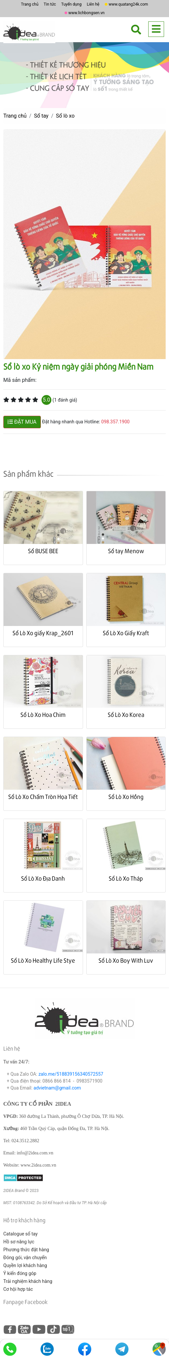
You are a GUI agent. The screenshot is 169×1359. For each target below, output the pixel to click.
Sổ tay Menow (126, 550)
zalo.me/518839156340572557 (71, 1074)
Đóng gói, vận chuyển (25, 1257)
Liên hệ (93, 4)
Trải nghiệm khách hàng (27, 1281)
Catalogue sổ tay (20, 1233)
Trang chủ (30, 4)
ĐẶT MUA (22, 422)
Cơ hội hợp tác (18, 1289)
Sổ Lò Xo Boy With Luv (126, 960)
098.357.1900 (115, 422)
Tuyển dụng (71, 4)
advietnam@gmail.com (57, 1087)
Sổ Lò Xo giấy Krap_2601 (43, 633)
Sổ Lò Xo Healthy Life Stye (43, 960)
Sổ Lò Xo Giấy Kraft (126, 633)
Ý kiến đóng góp (19, 1273)
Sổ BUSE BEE (43, 550)
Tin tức (50, 4)
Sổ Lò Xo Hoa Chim (43, 714)
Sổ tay (41, 116)
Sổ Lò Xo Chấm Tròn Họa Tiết (43, 796)
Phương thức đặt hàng (26, 1249)
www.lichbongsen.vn (87, 13)
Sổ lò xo (65, 116)
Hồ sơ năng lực (18, 1241)
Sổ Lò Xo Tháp (126, 878)
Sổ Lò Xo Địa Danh (43, 878)
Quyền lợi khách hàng (25, 1265)
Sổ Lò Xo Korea (126, 714)
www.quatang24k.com (128, 4)
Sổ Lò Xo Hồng (126, 796)
